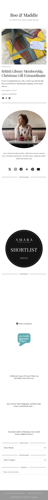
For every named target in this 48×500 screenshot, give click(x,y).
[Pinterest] (13, 288)
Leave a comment (9, 94)
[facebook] (21, 169)
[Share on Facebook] (3, 98)
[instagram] (15, 169)
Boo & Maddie (24, 15)
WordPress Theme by (24, 497)
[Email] (38, 169)
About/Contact (35, 493)
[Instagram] (13, 191)
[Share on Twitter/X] (6, 98)
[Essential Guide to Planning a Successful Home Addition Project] (24, 423)
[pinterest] (32, 169)
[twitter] (9, 169)
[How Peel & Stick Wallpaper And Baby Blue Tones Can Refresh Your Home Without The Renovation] (24, 395)
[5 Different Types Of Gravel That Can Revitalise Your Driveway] (24, 367)
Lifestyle (6, 67)
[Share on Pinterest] (9, 98)
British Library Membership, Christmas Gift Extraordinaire (24, 73)
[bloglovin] (26, 169)
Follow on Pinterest (24, 324)
